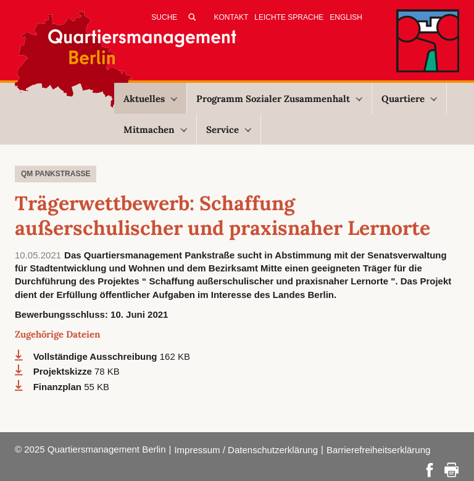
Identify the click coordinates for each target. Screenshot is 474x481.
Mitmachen (155, 129)
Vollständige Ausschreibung (96, 356)
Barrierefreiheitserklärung (378, 450)
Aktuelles (150, 98)
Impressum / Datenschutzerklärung (246, 450)
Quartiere (409, 98)
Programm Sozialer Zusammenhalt (279, 98)
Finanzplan (59, 386)
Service (228, 129)
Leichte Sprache (288, 17)
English (346, 17)
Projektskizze (63, 371)
